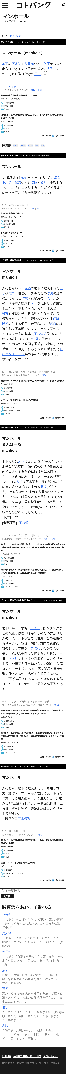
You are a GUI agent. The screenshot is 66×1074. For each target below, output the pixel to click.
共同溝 (29, 63)
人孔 (50, 69)
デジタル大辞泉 (7, 42)
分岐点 (35, 648)
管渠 (5, 313)
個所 (56, 318)
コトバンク (34, 4)
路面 (46, 63)
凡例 (39, 90)
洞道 (43, 486)
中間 (35, 339)
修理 (43, 182)
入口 (33, 303)
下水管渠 (40, 334)
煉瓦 (37, 146)
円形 (37, 74)
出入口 (48, 298)
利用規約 (6, 1056)
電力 (11, 293)
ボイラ (35, 628)
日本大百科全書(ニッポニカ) (11, 427)
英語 (23, 177)
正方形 (13, 658)
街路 (28, 288)
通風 (42, 146)
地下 (5, 63)
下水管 (16, 63)
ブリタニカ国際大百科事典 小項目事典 (15, 600)
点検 (34, 182)
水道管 (56, 177)
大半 (19, 481)
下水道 (7, 182)
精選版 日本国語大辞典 (9, 156)
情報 (33, 90)
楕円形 (30, 146)
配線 (18, 182)
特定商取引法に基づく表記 (27, 1056)
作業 (24, 298)
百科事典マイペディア (9, 766)
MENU (5, 6)
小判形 (15, 146)
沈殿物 (23, 146)
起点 (53, 323)
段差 (5, 323)
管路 (50, 293)
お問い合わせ (50, 1056)
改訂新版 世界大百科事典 (11, 260)
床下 (21, 461)
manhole (15, 35)
